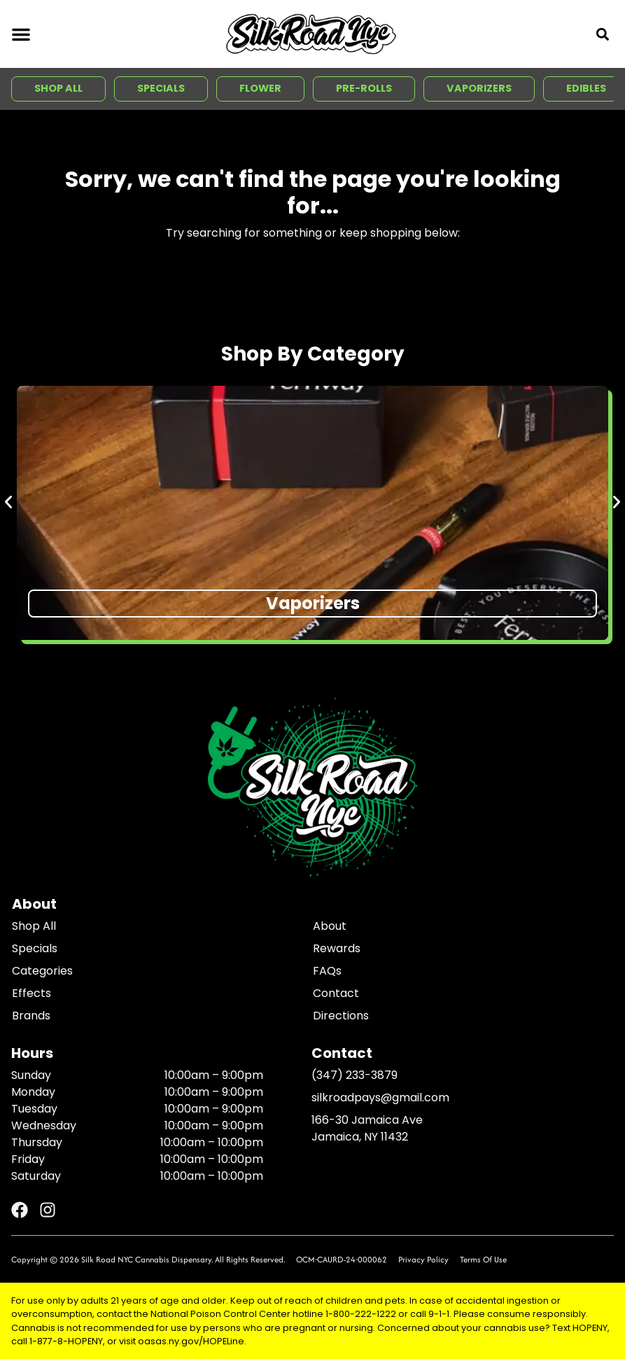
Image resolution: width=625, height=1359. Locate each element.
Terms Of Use (483, 1259)
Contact (336, 993)
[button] (21, 34)
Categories (42, 971)
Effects (31, 993)
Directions (341, 1016)
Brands (31, 1016)
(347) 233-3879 (354, 1075)
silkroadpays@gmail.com (380, 1097)
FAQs (327, 971)
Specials (34, 948)
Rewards (336, 948)
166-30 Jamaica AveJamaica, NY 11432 (367, 1128)
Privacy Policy (423, 1259)
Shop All (34, 926)
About (329, 926)
